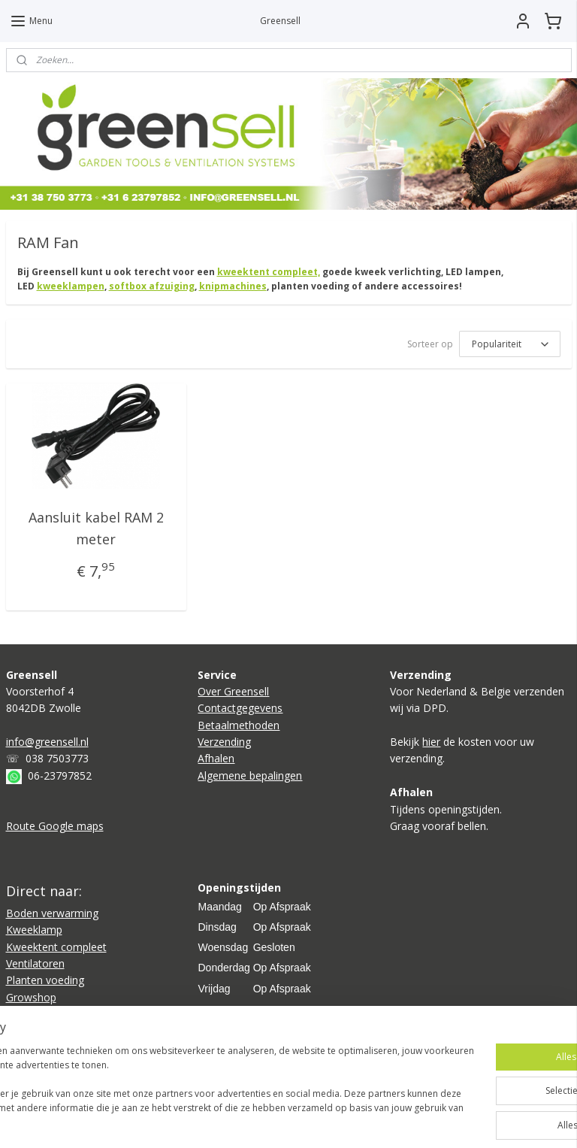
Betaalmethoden (238, 725)
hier (431, 742)
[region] (189, 1081)
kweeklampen (70, 286)
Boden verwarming (52, 913)
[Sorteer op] (510, 344)
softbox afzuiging (152, 286)
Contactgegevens (240, 708)
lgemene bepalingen (253, 775)
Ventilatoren (35, 963)
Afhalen (216, 758)
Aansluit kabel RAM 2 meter (96, 528)
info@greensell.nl (47, 742)
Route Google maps (55, 826)
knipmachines (233, 286)
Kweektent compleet (56, 947)
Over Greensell (233, 691)
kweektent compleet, (268, 271)
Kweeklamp (34, 929)
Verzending (224, 742)
